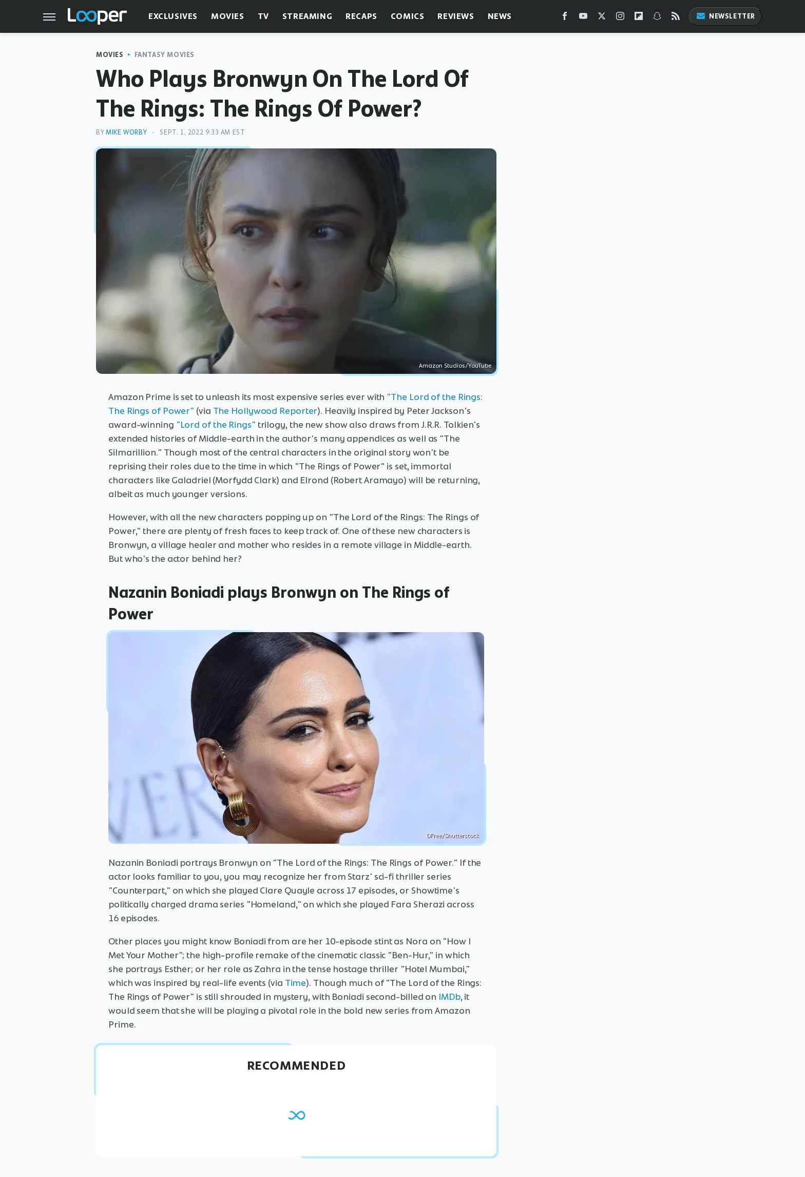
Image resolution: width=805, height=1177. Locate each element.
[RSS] (675, 18)
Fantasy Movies (165, 54)
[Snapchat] (657, 18)
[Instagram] (620, 18)
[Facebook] (565, 18)
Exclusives (173, 16)
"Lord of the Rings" (216, 425)
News (500, 16)
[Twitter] (602, 18)
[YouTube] (583, 18)
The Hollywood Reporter (265, 411)
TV (263, 16)
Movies (227, 16)
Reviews (455, 16)
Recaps (361, 16)
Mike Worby (126, 132)
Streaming (307, 16)
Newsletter (725, 16)
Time (295, 983)
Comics (408, 16)
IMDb (449, 997)
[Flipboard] (639, 18)
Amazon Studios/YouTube (455, 366)
